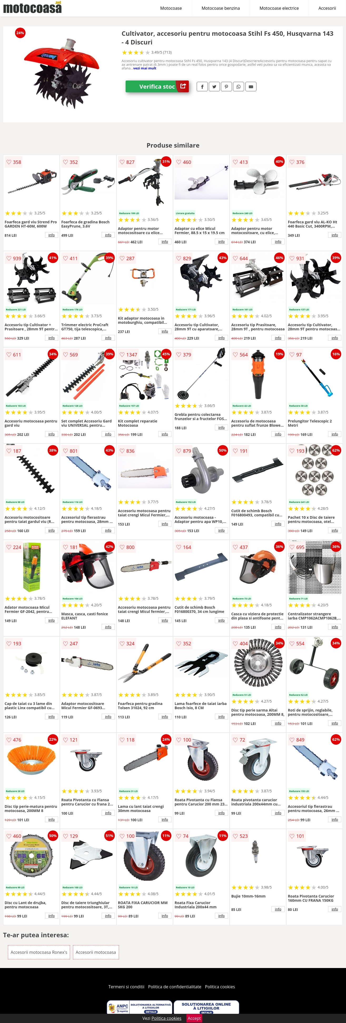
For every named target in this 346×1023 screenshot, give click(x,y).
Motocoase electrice (279, 8)
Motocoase (171, 8)
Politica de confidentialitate (174, 987)
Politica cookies (220, 987)
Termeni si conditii (126, 987)
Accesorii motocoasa (96, 952)
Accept (194, 1018)
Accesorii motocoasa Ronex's (39, 952)
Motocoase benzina (221, 8)
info (51, 235)
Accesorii (327, 8)
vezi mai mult (144, 68)
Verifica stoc (164, 86)
